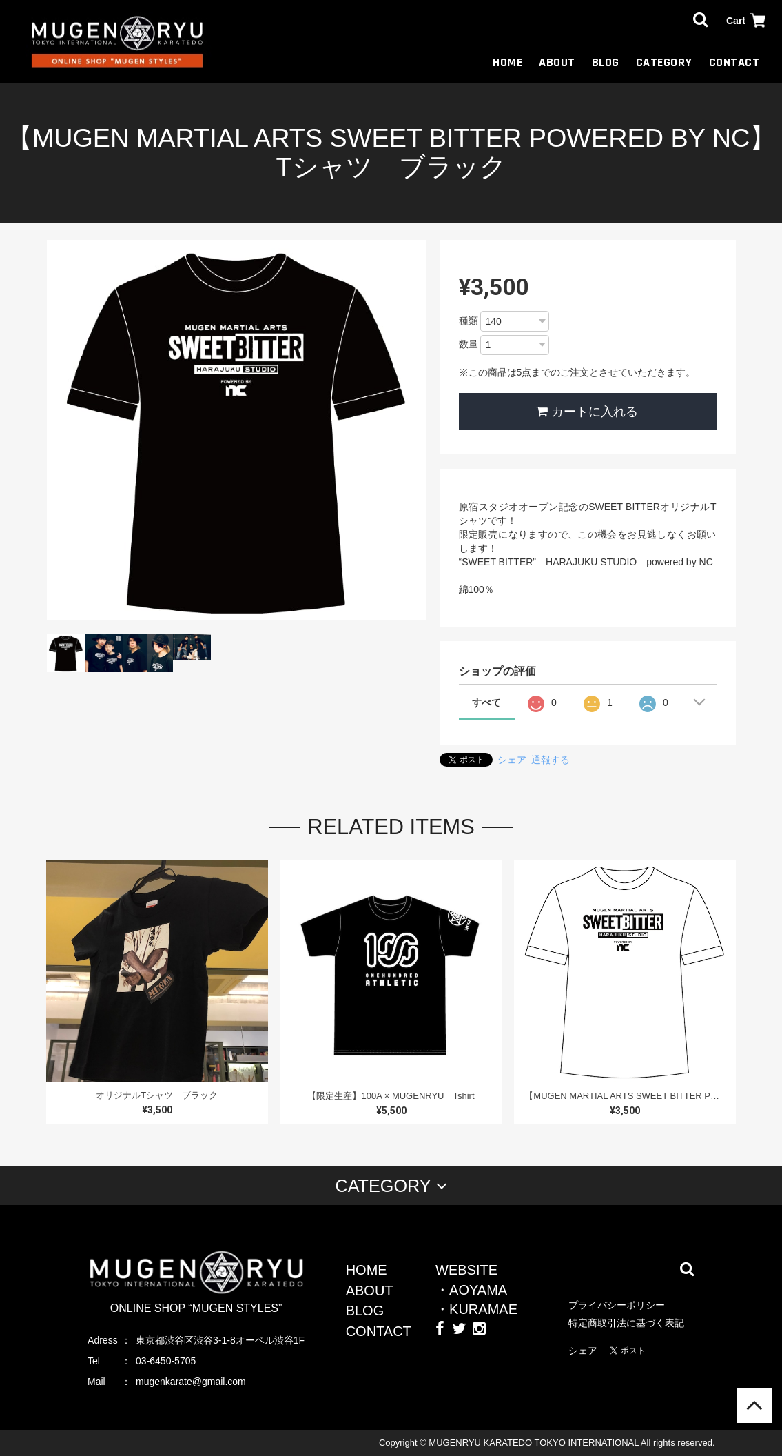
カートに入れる (587, 411)
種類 (468, 320)
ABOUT (557, 62)
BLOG (605, 62)
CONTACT (734, 62)
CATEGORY (664, 62)
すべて (486, 702)
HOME (507, 62)
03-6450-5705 (166, 1360)
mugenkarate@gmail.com (191, 1381)
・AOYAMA (471, 1289)
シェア (511, 759)
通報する (550, 759)
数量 (468, 344)
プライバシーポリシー (616, 1305)
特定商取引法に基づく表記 (626, 1322)
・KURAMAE (476, 1309)
